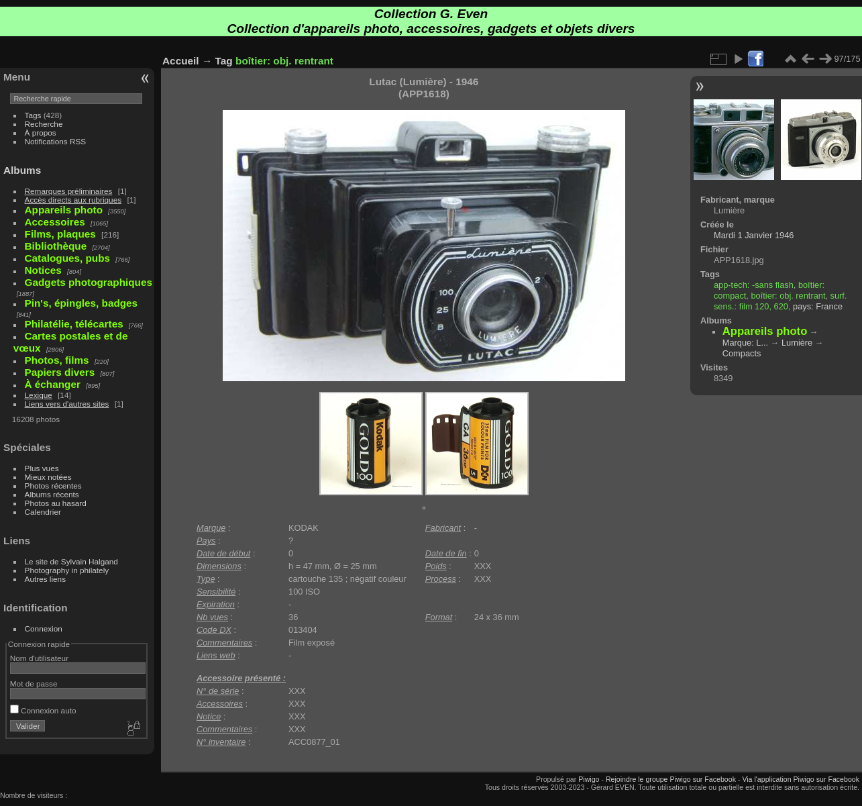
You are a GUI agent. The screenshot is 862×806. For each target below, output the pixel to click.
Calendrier (43, 511)
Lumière (797, 343)
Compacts (741, 353)
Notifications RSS (56, 141)
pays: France (818, 306)
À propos (40, 132)
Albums (22, 170)
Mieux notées (48, 476)
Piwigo (588, 779)
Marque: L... (745, 343)
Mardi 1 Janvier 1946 (754, 235)
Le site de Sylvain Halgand (71, 561)
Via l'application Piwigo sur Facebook (800, 779)
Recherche (44, 123)
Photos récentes (53, 485)
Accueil (180, 60)
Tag (224, 60)
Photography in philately (67, 570)
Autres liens (45, 578)
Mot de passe (34, 683)
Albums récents (52, 494)
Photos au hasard (56, 503)
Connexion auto (43, 710)
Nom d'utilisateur (39, 658)
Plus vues (42, 468)
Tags (33, 115)
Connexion (43, 628)
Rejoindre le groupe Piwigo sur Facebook (671, 779)
